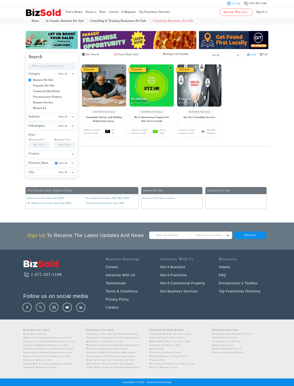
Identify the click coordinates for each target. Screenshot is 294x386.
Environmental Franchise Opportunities (107, 349)
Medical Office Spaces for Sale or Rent (169, 342)
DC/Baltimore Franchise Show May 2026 (49, 203)
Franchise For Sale (43, 85)
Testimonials (116, 283)
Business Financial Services (227, 349)
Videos (224, 267)
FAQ (222, 275)
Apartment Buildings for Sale (165, 345)
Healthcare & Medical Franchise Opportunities (111, 353)
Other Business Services (225, 338)
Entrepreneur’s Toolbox (238, 283)
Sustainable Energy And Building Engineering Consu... (104, 119)
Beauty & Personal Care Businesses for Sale (46, 356)
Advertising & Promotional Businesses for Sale (48, 349)
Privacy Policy (117, 299)
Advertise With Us (121, 275)
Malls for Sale (156, 349)
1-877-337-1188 (42, 275)
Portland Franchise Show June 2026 (105, 203)
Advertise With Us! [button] (235, 12)
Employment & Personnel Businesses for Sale (47, 353)
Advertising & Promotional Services (231, 334)
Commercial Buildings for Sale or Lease (170, 334)
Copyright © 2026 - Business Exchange (147, 382)
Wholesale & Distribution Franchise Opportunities (113, 345)
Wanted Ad (39, 108)
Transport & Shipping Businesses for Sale (45, 345)
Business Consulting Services (228, 353)
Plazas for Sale (157, 360)
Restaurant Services (223, 345)
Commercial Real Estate (46, 91)
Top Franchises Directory (154, 12)
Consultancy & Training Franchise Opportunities (112, 334)
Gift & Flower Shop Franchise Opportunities (110, 364)
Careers (113, 12)
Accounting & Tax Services (226, 342)
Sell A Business (173, 267)
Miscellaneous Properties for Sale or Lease (172, 364)
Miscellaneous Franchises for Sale (104, 342)
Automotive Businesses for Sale (40, 367)
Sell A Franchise (173, 275)
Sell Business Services (179, 291)
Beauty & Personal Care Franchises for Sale (110, 360)
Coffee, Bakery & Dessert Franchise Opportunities (113, 367)
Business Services (43, 102)
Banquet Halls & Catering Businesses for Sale (47, 364)
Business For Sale (43, 80)
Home (35, 21)
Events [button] (91, 12)
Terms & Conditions (122, 291)
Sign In (261, 12)
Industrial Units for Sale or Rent (166, 338)
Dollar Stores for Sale (35, 334)
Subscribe (250, 235)
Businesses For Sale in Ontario (159, 198)
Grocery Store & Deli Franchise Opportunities (111, 356)
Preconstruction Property (47, 97)
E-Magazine (128, 12)
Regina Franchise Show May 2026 (45, 198)
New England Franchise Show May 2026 (107, 198)
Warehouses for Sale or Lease (165, 353)
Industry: (92, 130)
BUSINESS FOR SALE (104, 112)
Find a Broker (74, 12)
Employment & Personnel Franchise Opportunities (113, 338)
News (102, 12)
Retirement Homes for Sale (37, 360)
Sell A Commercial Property (183, 283)
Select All (62, 74)
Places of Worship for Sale (163, 367)
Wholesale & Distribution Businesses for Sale (47, 338)
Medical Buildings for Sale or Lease (168, 356)
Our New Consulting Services (199, 117)
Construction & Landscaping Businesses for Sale (49, 342)
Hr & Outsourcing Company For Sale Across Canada (151, 119)
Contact (112, 267)
